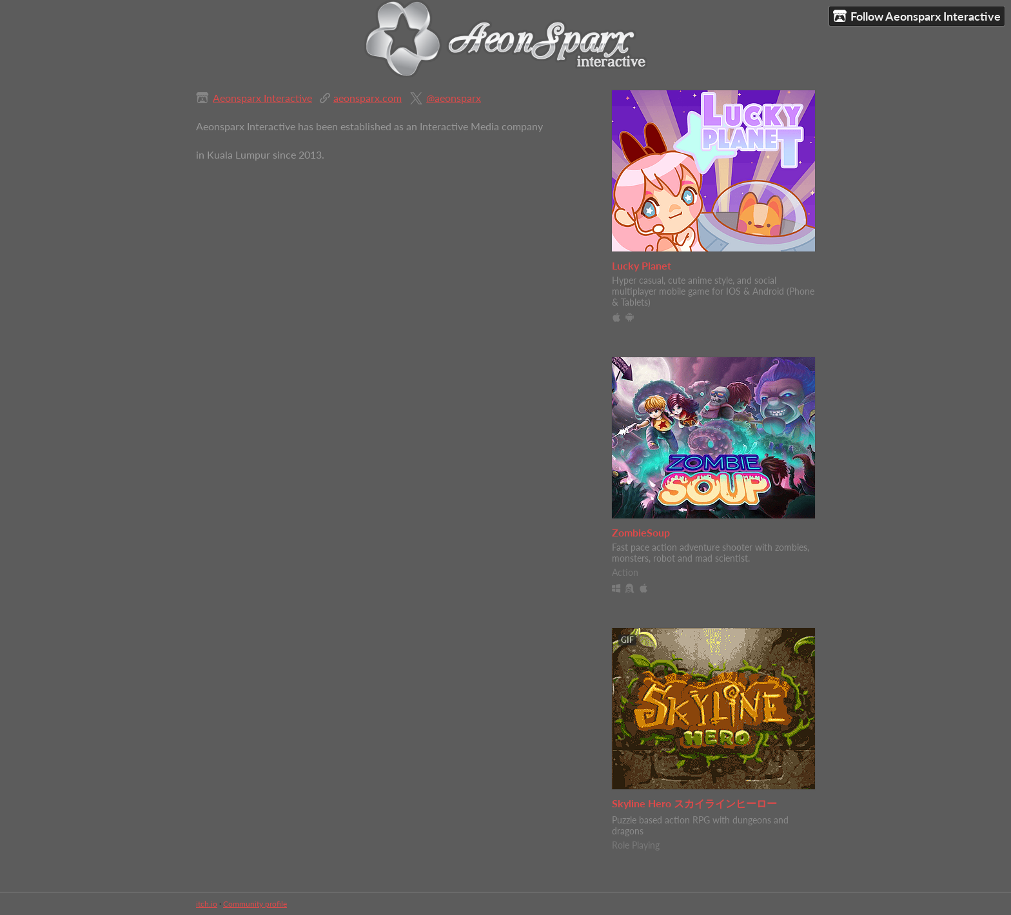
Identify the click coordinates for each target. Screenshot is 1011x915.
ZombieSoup (641, 532)
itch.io (206, 904)
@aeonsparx (453, 98)
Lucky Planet (641, 265)
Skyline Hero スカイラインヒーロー (694, 803)
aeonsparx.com (367, 98)
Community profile (255, 904)
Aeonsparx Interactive (262, 98)
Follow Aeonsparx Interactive (917, 16)
